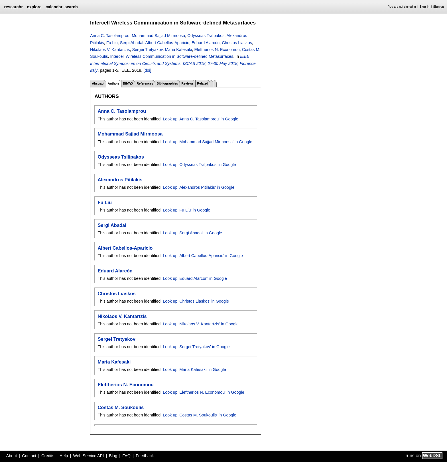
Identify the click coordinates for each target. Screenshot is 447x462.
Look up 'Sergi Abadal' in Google (192, 233)
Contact (29, 455)
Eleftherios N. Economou (217, 49)
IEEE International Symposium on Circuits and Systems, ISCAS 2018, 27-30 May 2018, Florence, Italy (173, 63)
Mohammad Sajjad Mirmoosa (158, 35)
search (71, 7)
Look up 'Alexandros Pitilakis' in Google (198, 187)
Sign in (425, 6)
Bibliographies (167, 83)
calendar (54, 7)
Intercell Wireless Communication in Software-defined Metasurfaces (171, 56)
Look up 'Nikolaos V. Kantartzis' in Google (201, 324)
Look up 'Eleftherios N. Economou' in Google (203, 392)
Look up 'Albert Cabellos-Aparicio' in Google (203, 255)
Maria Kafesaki (178, 49)
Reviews (187, 83)
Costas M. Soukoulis (120, 407)
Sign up (438, 6)
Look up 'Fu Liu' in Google (186, 210)
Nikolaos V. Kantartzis (110, 49)
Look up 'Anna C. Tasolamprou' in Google (200, 119)
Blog (113, 455)
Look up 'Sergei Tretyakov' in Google (196, 346)
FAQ (126, 455)
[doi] (147, 70)
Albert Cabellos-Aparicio (167, 42)
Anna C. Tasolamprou (109, 35)
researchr (13, 7)
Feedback (145, 455)
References (145, 83)
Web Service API (88, 455)
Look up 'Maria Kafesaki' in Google (194, 369)
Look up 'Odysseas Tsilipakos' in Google (199, 164)
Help (64, 455)
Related (202, 83)
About (11, 455)
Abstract (98, 83)
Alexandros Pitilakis (119, 179)
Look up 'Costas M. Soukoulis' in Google (199, 415)
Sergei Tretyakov (147, 49)
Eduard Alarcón (206, 42)
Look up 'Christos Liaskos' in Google (196, 301)
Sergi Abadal (131, 42)
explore (34, 7)
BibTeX (128, 83)
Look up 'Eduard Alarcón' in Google (195, 278)
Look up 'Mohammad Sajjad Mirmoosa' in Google (207, 141)
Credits (47, 455)
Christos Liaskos (237, 42)
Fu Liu (112, 42)
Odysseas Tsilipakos (205, 35)
